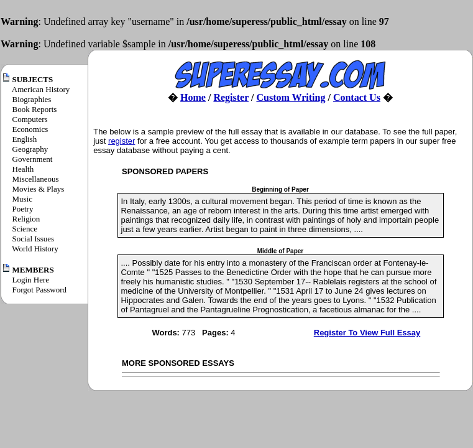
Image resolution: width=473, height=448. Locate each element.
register (121, 141)
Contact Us (356, 97)
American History (41, 89)
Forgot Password (39, 289)
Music (22, 198)
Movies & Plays (38, 189)
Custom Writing (290, 97)
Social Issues (33, 238)
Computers (30, 119)
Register (231, 97)
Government (32, 159)
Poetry (23, 208)
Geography (30, 149)
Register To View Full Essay (367, 332)
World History (35, 248)
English (24, 139)
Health (23, 169)
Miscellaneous (35, 179)
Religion (26, 218)
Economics (30, 129)
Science (24, 228)
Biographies (32, 99)
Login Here (31, 279)
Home (193, 97)
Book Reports (34, 109)
